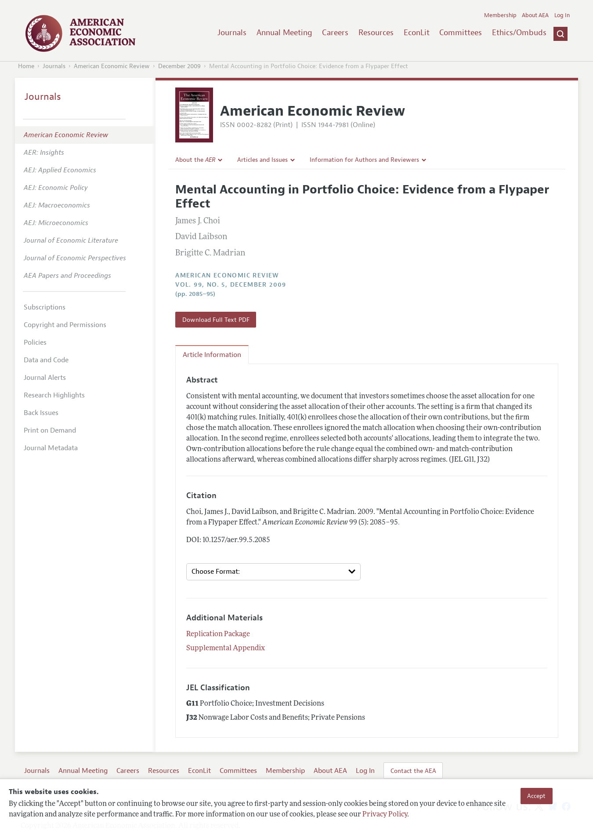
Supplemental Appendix (225, 648)
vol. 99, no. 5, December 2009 (230, 284)
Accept (536, 796)
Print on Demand (50, 430)
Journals (231, 32)
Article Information (212, 354)
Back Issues (41, 412)
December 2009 (179, 66)
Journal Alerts (45, 377)
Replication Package (218, 634)
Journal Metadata (51, 448)
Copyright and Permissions (65, 325)
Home (26, 66)
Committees (460, 32)
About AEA (535, 15)
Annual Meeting (284, 32)
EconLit (417, 32)
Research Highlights (54, 395)
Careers (335, 32)
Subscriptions (44, 307)
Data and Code (46, 360)
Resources (376, 32)
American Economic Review (112, 66)
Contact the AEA (413, 771)
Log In (562, 15)
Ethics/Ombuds (519, 32)
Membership (500, 15)
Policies (35, 342)
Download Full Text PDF (215, 320)
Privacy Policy (384, 814)
